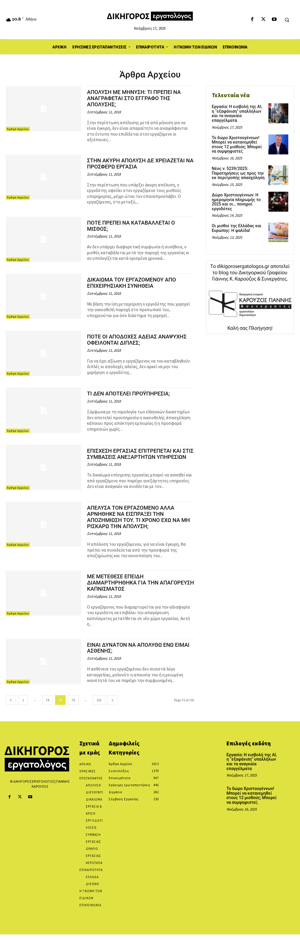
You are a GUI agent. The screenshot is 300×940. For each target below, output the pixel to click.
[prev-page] (11, 705)
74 (47, 705)
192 (99, 705)
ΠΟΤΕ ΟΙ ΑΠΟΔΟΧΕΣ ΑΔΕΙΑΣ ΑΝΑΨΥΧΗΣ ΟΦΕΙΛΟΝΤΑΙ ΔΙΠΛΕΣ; (138, 339)
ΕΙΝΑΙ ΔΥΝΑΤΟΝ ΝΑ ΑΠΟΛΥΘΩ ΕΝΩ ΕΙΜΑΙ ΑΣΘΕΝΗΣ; (140, 653)
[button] (286, 19)
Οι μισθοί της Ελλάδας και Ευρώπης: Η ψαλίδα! (236, 222)
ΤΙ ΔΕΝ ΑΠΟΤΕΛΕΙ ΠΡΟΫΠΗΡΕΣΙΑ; (130, 393)
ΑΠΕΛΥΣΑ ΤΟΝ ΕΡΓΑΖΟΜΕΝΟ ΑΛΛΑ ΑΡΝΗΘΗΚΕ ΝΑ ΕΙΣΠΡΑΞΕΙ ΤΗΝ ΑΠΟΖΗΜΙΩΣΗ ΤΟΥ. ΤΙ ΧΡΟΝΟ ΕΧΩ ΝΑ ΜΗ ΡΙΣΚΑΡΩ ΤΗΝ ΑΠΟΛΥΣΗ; (140, 522)
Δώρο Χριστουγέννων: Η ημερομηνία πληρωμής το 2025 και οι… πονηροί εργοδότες (236, 196)
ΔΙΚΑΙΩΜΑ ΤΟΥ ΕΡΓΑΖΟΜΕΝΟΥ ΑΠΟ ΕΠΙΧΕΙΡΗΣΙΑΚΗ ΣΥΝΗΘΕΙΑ (133, 282)
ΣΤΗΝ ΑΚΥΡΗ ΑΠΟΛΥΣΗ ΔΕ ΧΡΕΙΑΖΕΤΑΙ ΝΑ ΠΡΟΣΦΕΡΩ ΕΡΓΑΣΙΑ (137, 163)
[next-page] (112, 705)
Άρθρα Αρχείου (18, 129)
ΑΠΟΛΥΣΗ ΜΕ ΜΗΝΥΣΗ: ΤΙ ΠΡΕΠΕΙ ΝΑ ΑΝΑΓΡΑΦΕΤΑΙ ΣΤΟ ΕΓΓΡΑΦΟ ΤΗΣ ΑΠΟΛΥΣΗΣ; (135, 98)
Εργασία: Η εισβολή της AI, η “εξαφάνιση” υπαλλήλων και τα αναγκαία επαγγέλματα (238, 111)
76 (73, 705)
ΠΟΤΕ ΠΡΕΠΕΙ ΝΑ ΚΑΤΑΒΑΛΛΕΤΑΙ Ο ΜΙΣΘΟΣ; (132, 225)
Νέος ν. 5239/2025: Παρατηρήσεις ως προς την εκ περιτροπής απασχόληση (238, 168)
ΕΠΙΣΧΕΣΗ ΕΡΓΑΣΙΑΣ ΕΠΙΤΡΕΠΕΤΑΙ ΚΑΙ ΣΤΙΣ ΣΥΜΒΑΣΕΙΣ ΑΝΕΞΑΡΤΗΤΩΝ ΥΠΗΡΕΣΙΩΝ (135, 456)
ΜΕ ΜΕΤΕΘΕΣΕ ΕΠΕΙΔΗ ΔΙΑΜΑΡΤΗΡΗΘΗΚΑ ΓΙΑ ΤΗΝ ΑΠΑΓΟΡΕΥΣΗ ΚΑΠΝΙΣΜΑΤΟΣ (124, 588)
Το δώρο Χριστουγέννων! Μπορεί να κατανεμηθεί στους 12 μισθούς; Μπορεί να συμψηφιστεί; (236, 139)
